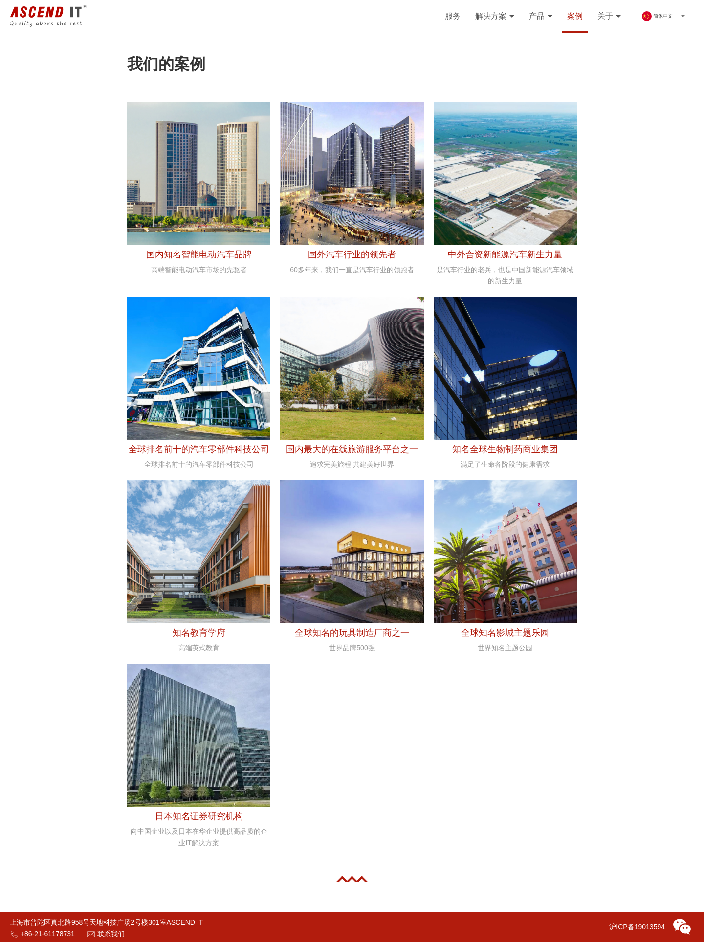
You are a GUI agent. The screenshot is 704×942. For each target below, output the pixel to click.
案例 (575, 16)
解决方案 (490, 16)
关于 (605, 16)
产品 (537, 16)
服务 (453, 16)
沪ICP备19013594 (637, 927)
